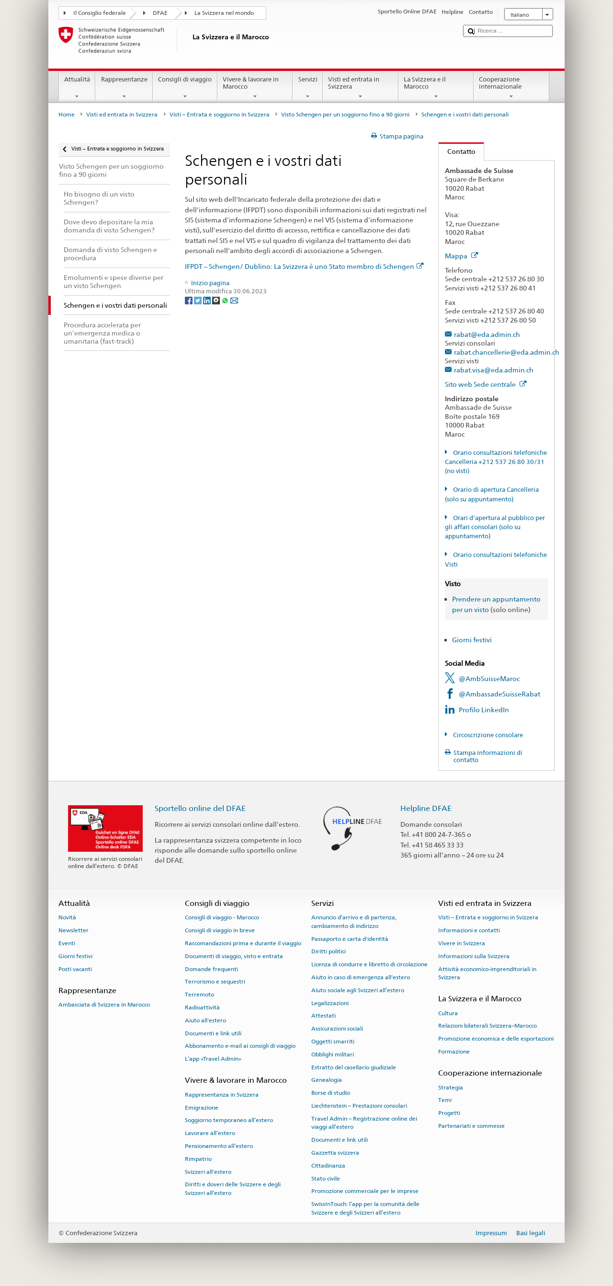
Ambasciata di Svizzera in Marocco (104, 1004)
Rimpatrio (198, 1159)
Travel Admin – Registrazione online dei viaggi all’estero (364, 1122)
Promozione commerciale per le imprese (365, 1191)
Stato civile (325, 1178)
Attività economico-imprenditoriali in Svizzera (487, 972)
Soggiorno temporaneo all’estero (229, 1120)
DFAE (160, 13)
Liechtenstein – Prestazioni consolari (359, 1105)
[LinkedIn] (207, 300)
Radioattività (202, 1007)
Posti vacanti (75, 968)
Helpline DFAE (426, 808)
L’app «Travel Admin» (213, 1058)
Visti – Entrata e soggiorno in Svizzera (220, 114)
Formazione (454, 1051)
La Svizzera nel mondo (224, 13)
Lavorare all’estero (210, 1133)
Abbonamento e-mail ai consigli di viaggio (240, 1046)
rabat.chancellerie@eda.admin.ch (506, 352)
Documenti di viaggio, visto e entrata (234, 956)
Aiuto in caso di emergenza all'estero (360, 977)
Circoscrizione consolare (487, 735)
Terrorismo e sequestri (215, 981)
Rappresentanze (124, 88)
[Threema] (216, 300)
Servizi (307, 88)
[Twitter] (198, 300)
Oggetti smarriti (332, 1041)
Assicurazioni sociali (337, 1028)
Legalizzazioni (330, 1002)
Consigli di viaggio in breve (220, 930)
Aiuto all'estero (205, 1020)
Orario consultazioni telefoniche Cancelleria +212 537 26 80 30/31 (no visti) (496, 462)
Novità (67, 917)
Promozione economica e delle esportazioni (496, 1038)
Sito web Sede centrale (486, 384)
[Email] (234, 300)
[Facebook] (189, 300)
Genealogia (326, 1080)
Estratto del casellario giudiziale (353, 1067)
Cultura (448, 1012)
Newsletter (73, 930)
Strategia (450, 1087)
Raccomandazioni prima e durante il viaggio (243, 943)
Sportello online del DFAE (200, 808)
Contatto (457, 151)
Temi (445, 1100)
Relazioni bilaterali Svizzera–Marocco (487, 1025)
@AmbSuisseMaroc (489, 678)
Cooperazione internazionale (511, 88)
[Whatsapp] (225, 300)
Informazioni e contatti (469, 930)
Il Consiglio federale (99, 13)
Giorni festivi (472, 640)
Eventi (66, 943)
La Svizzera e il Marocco (436, 88)
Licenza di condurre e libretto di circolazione (369, 964)
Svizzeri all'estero (208, 1171)
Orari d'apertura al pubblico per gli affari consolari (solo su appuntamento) (495, 527)
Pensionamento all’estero (219, 1146)
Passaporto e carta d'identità (349, 938)
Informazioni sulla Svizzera (474, 956)
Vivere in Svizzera (461, 943)
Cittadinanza (328, 1165)
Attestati (323, 1015)
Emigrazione (201, 1107)
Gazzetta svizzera (335, 1152)
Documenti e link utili (213, 1033)
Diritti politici (328, 951)
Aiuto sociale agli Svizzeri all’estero (357, 990)
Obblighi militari (332, 1054)
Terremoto (199, 994)
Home (66, 114)
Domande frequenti (211, 968)
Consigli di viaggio (185, 88)
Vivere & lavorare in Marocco (255, 88)
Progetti (449, 1113)
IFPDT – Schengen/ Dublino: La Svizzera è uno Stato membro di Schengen (304, 266)
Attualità (77, 88)
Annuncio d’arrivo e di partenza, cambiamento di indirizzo (354, 921)
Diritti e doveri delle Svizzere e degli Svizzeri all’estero (233, 1188)
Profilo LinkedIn (484, 710)
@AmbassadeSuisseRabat (499, 694)
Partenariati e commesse (471, 1126)
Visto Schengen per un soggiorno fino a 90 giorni (345, 114)
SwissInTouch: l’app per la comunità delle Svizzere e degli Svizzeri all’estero (365, 1208)
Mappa (461, 256)
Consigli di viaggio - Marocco (222, 917)
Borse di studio (330, 1092)
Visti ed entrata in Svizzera (360, 88)
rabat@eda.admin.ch (487, 334)
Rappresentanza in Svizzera (222, 1094)
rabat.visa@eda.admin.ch (494, 370)
